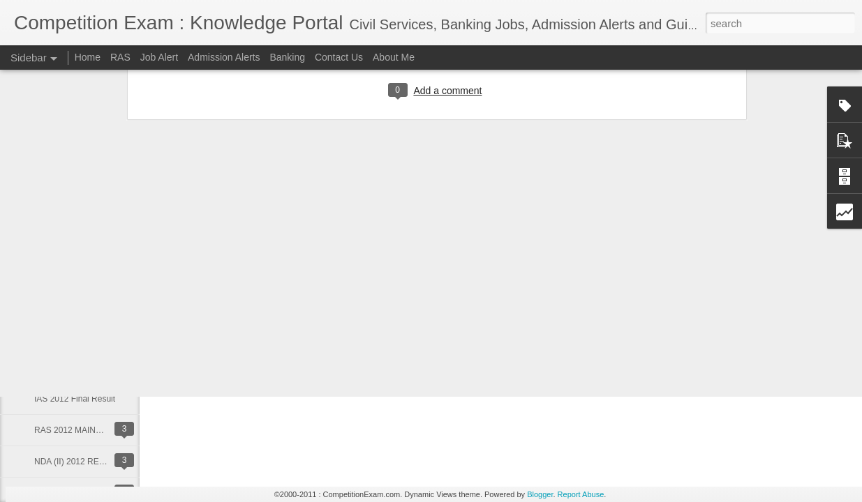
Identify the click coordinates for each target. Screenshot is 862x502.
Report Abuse (581, 494)
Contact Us (339, 57)
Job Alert (159, 57)
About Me (394, 57)
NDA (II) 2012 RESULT (76, 461)
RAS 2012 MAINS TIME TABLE (92, 430)
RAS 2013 (53, 305)
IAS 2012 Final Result (74, 399)
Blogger (540, 494)
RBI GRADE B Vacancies (81, 336)
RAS (120, 57)
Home (88, 57)
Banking (287, 57)
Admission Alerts (224, 57)
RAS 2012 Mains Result (78, 367)
